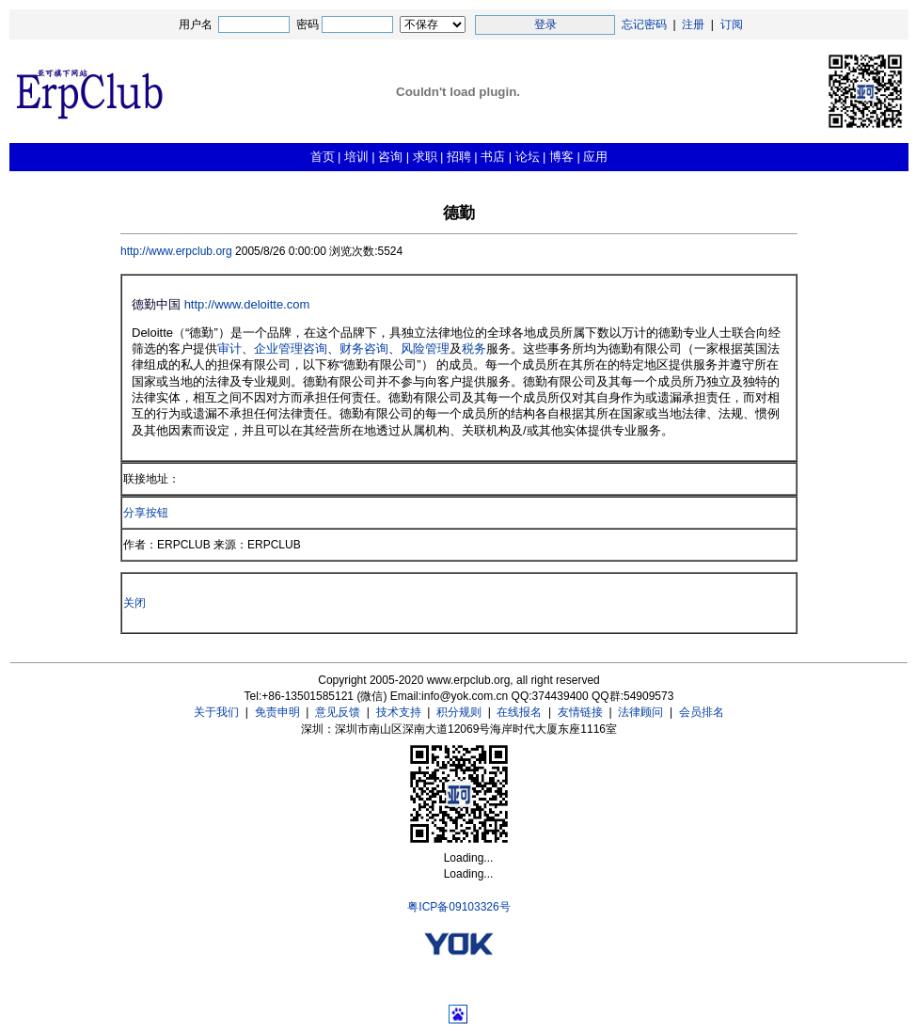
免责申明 (277, 712)
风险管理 (425, 348)
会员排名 (701, 712)
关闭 (134, 603)
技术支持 (398, 712)
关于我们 (216, 712)
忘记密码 (644, 24)
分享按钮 (145, 512)
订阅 (731, 24)
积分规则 (459, 712)
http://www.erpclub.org (177, 251)
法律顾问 (640, 712)
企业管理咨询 (290, 348)
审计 (229, 348)
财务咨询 (364, 348)
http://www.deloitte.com (247, 304)
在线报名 (519, 712)
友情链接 (580, 712)
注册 (693, 24)
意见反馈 (337, 712)
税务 (474, 348)
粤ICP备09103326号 (458, 906)
